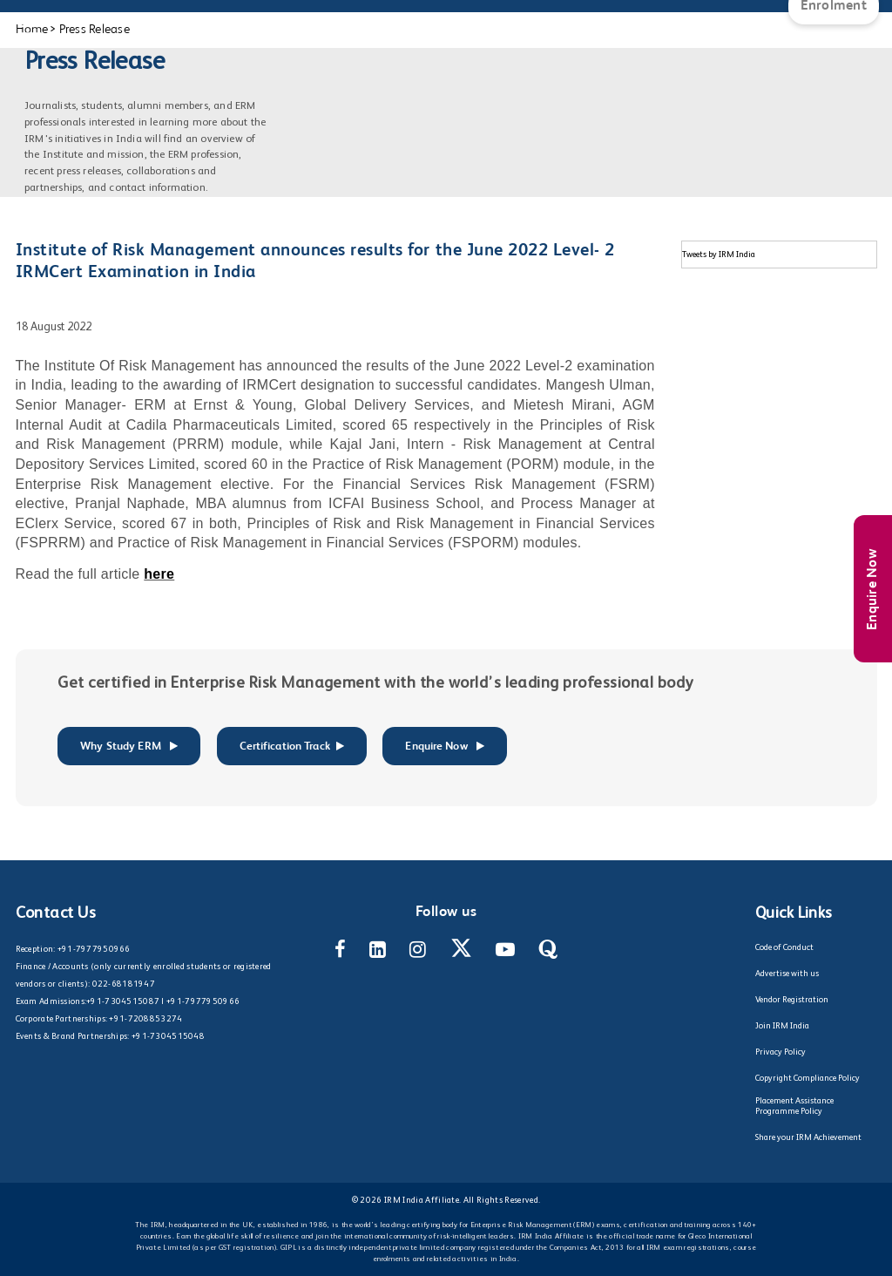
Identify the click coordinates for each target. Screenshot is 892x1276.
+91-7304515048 (168, 1036)
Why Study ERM (129, 746)
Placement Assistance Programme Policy (794, 1106)
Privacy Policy (780, 1052)
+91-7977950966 (94, 949)
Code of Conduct (784, 947)
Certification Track (292, 746)
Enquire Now (873, 589)
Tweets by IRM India (718, 254)
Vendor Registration (791, 999)
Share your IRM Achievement (808, 1137)
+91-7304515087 (122, 1001)
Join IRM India (782, 1025)
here (159, 574)
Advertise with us (787, 973)
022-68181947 (123, 984)
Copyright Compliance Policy (807, 1078)
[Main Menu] (30, 17)
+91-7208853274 (145, 1019)
